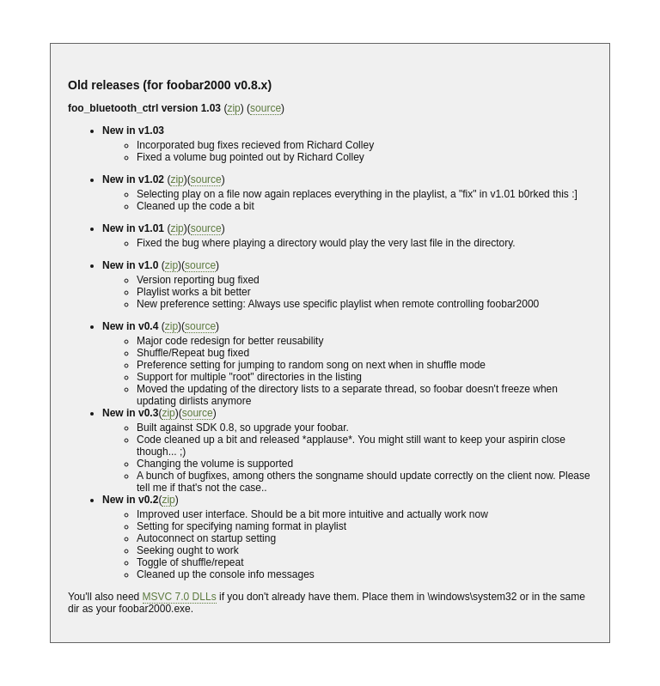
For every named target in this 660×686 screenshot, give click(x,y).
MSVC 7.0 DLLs (180, 597)
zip (233, 108)
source (265, 108)
